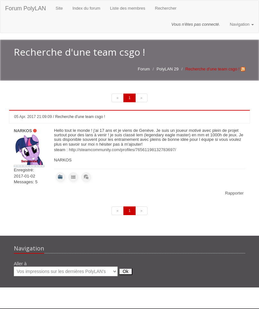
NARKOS (23, 130)
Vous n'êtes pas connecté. (195, 24)
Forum (144, 69)
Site (59, 8)
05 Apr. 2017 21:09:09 (33, 116)
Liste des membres (127, 8)
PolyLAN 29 (167, 69)
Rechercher (165, 8)
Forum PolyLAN (25, 8)
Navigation (242, 24)
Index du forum (86, 8)
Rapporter (234, 193)
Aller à (73, 268)
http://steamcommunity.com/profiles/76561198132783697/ (122, 149)
